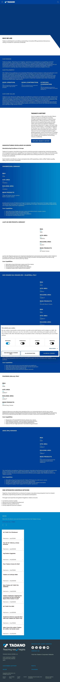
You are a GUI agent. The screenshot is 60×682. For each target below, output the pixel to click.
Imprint (25, 676)
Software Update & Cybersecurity (49, 677)
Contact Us (35, 651)
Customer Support (10, 665)
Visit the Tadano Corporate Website (42, 654)
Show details (52, 348)
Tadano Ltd (12, 673)
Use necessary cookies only (11, 353)
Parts (33, 665)
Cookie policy (18, 677)
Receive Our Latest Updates (41, 643)
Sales (5, 669)
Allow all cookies (49, 353)
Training (34, 669)
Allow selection (30, 353)
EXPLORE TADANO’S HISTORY (41, 141)
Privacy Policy (4, 677)
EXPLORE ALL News (8, 521)
